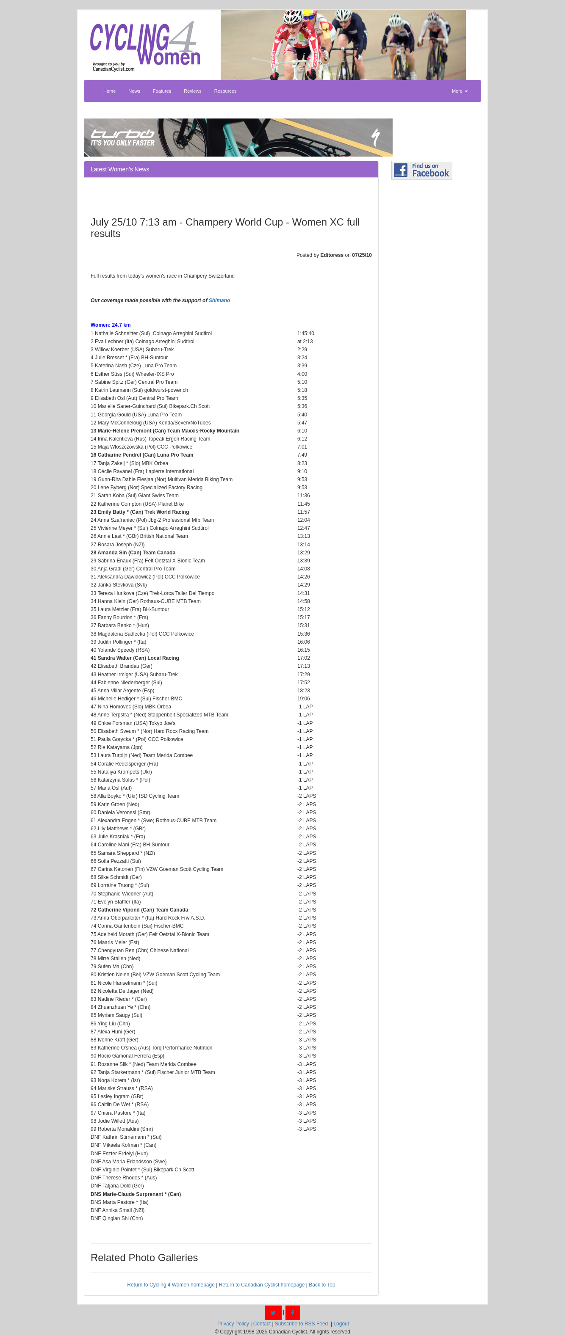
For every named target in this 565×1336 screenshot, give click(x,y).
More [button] (460, 91)
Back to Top (322, 1285)
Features (162, 91)
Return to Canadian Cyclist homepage (262, 1285)
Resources (225, 91)
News (134, 91)
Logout (341, 1324)
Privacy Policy (233, 1324)
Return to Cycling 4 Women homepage (171, 1285)
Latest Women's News (120, 169)
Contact (262, 1324)
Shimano (219, 300)
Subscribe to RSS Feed (301, 1324)
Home (109, 91)
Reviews (193, 91)
